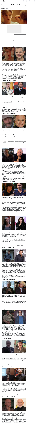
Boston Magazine (12, 65)
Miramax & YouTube (24, 352)
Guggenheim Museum (8, 422)
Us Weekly (4, 142)
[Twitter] (28, 0)
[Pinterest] (31, 0)
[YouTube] (24, 0)
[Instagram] (26, 0)
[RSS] (35, 0)
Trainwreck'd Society (17, 330)
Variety (17, 198)
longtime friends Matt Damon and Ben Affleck (20, 34)
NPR (22, 245)
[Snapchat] (32, 0)
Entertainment (3, 3)
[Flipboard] (29, 0)
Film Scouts (8, 100)
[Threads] (34, 0)
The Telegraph (24, 232)
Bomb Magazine (4, 167)
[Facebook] (23, 0)
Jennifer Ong (3, 8)
